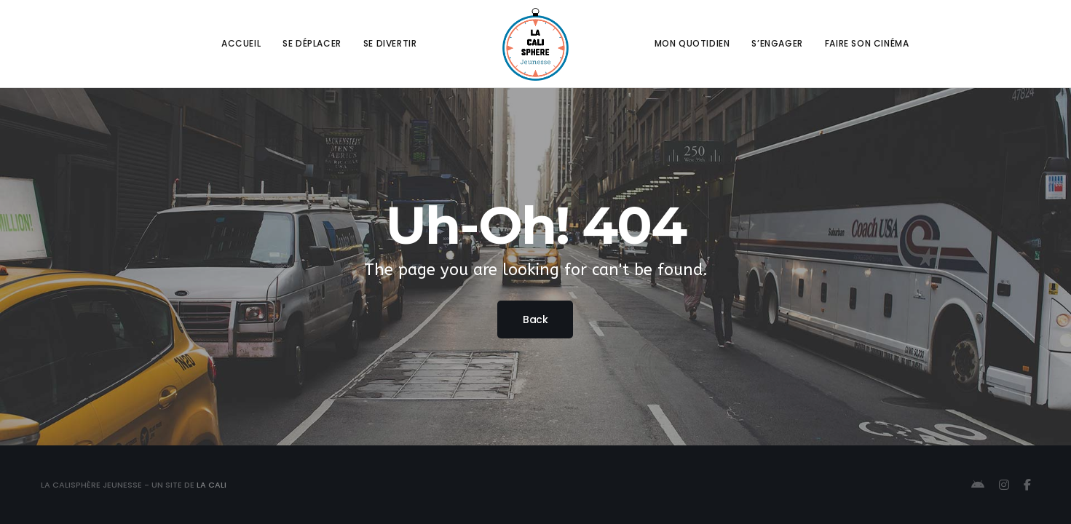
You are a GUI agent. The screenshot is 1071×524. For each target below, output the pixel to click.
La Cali (211, 485)
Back (535, 319)
